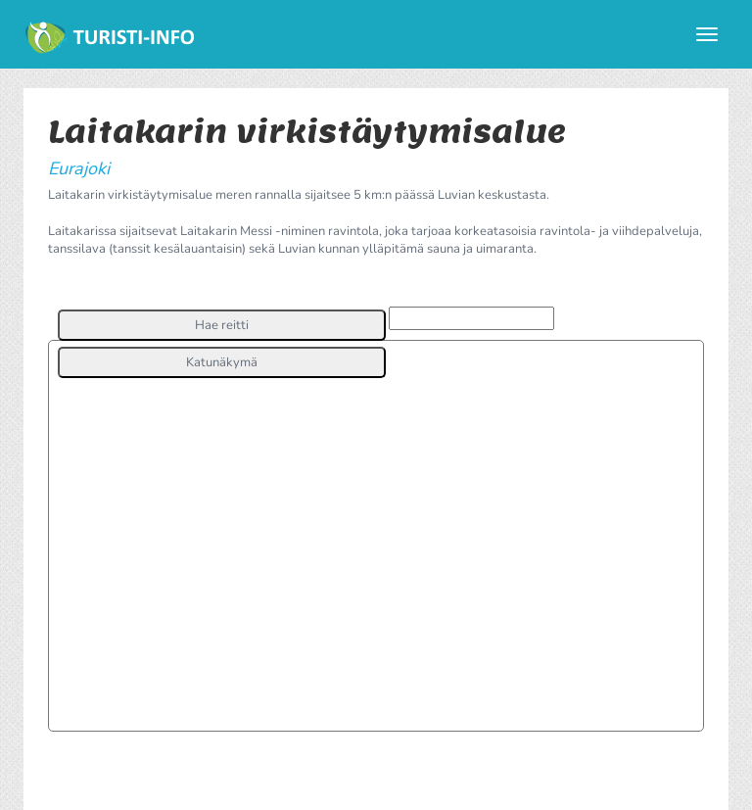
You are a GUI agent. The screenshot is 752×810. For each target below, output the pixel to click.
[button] (222, 325)
